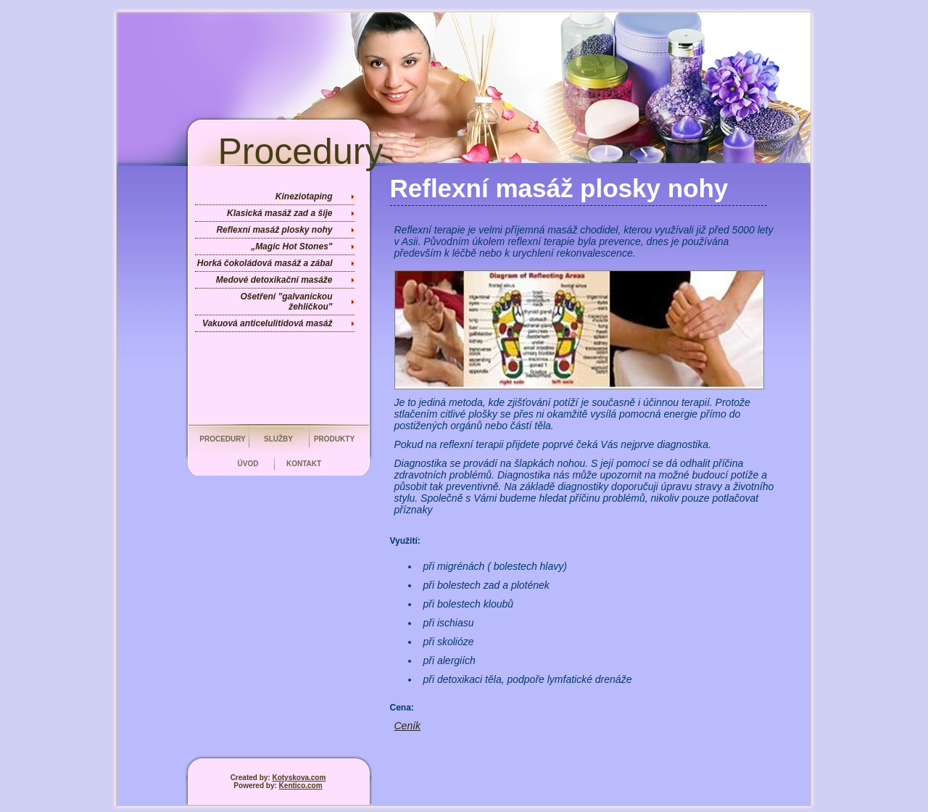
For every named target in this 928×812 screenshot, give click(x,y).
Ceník (407, 726)
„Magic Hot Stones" (291, 246)
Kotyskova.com (299, 778)
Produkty (334, 439)
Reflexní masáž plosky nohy (274, 230)
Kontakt (303, 464)
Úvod (248, 464)
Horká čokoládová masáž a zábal (265, 263)
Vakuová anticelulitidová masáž (267, 323)
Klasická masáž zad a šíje (279, 213)
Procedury (222, 439)
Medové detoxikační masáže (274, 280)
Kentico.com (301, 786)
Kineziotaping (304, 196)
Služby (278, 439)
